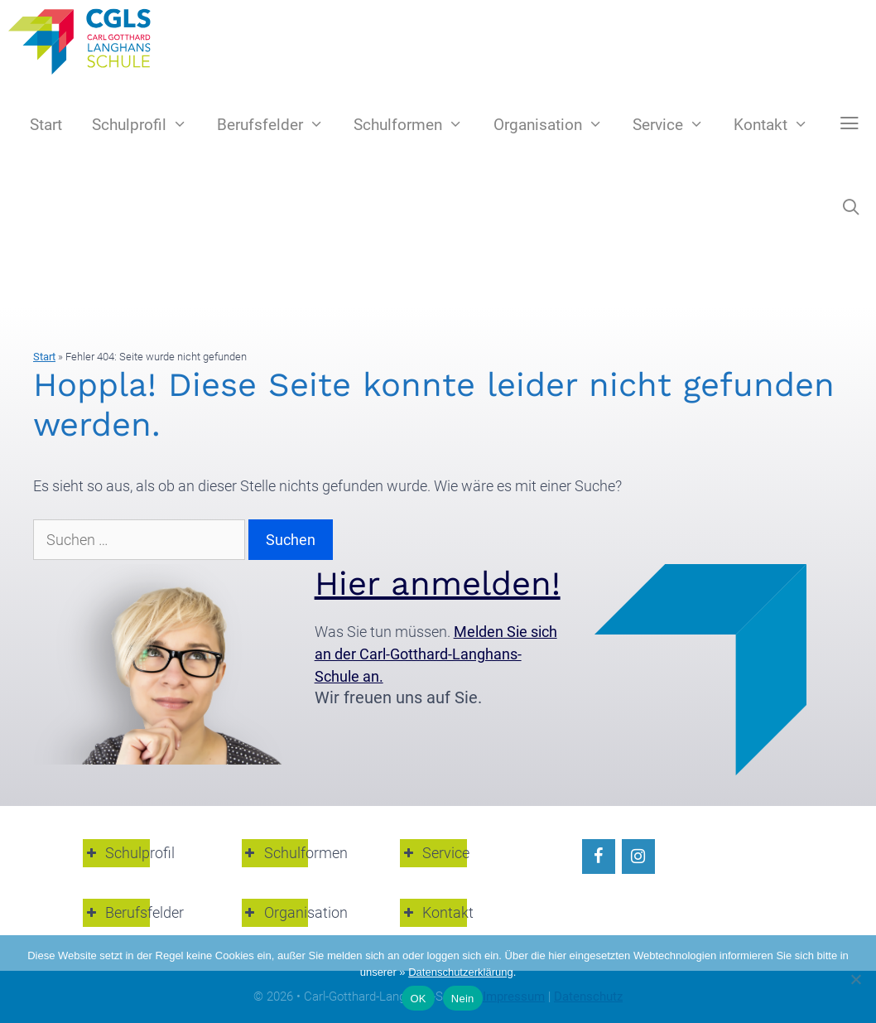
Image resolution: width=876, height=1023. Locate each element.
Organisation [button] (275, 912)
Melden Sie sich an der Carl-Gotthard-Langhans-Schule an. (436, 654)
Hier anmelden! (438, 583)
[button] (849, 124)
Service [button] (433, 852)
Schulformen (416, 125)
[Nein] (855, 979)
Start (46, 124)
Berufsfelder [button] (116, 912)
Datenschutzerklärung (460, 972)
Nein (462, 998)
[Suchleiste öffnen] (851, 207)
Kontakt (778, 125)
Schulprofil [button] (116, 852)
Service (676, 125)
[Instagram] (638, 856)
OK (418, 998)
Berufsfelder (278, 125)
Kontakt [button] (433, 912)
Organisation (555, 125)
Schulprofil (147, 125)
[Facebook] (598, 856)
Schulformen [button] (275, 852)
